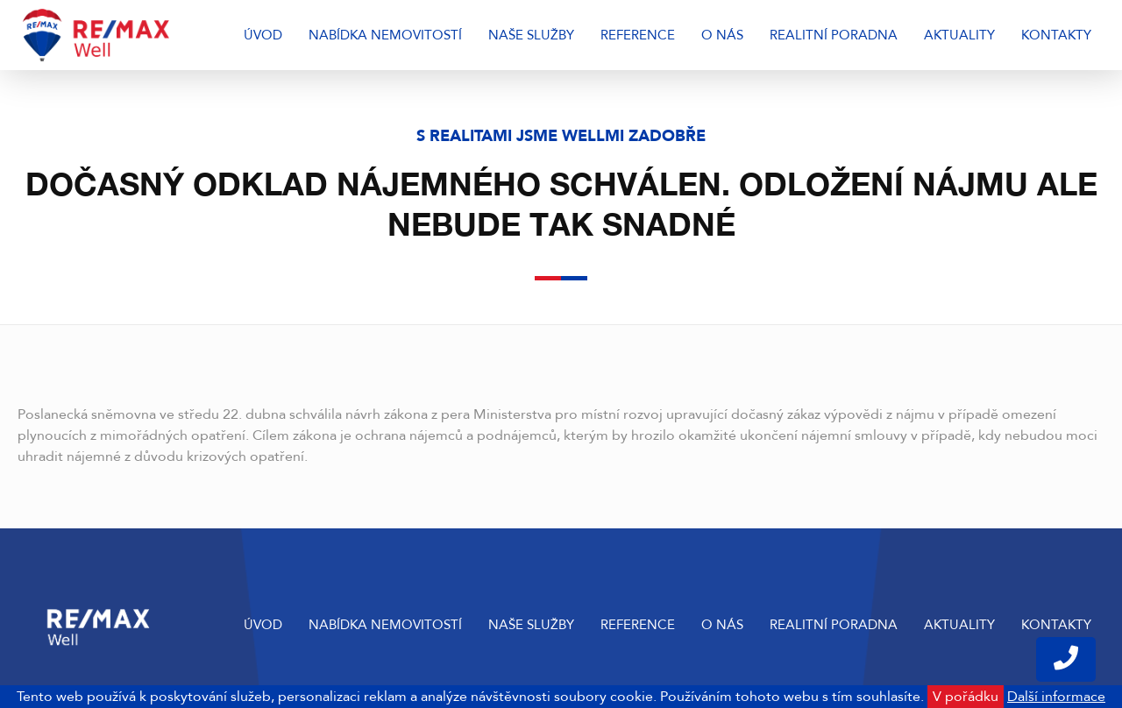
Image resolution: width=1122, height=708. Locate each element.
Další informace (1056, 696)
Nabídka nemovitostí (385, 35)
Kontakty (1056, 35)
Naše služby (531, 35)
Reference (637, 35)
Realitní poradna (834, 35)
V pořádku (965, 696)
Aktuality (959, 35)
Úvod (263, 35)
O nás (722, 35)
